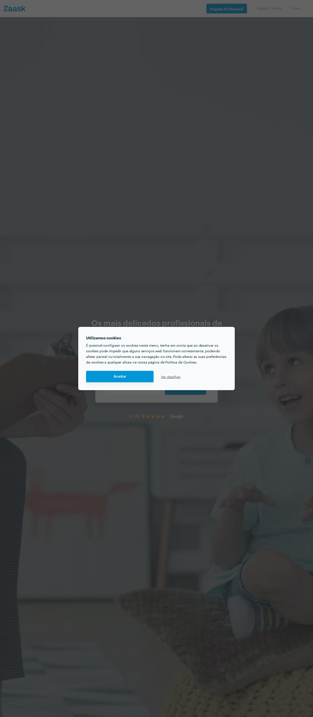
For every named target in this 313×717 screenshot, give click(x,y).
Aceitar (119, 376)
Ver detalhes (170, 376)
